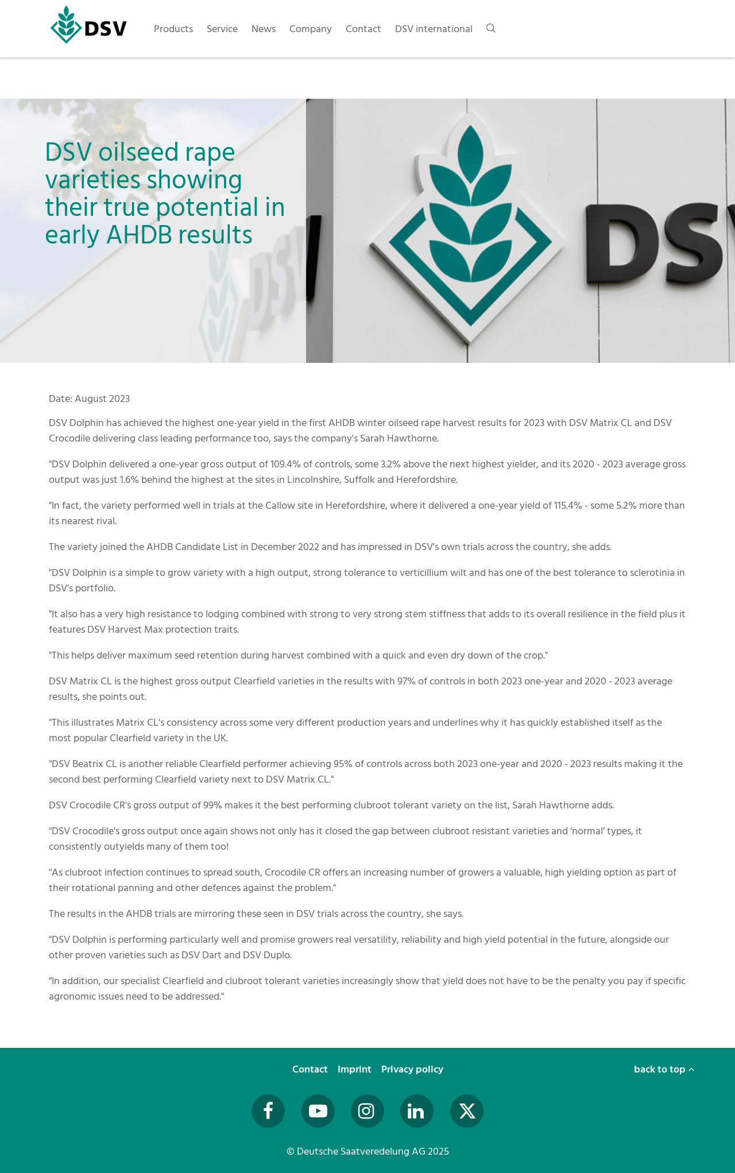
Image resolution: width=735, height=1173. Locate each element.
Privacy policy (413, 1069)
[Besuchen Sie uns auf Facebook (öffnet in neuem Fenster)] (268, 1111)
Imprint (356, 1069)
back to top (664, 1069)
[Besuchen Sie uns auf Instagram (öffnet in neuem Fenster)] (367, 1111)
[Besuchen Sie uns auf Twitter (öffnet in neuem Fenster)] (466, 1111)
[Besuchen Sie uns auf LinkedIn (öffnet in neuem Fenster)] (417, 1111)
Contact (311, 1069)
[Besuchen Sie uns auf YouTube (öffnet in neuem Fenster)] (318, 1111)
